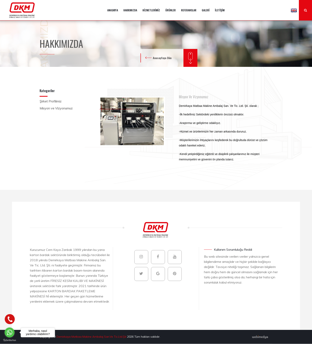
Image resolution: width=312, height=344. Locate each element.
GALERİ (206, 10)
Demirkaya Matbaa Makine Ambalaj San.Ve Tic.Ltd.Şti (92, 336)
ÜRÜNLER (170, 10)
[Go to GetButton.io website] (9, 340)
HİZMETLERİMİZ (151, 10)
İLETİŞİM (220, 10)
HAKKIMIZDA (130, 10)
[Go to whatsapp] (10, 332)
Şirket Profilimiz (50, 101)
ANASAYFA (112, 10)
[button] (294, 10)
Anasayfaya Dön (162, 58)
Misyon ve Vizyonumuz (56, 108)
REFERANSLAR (188, 10)
